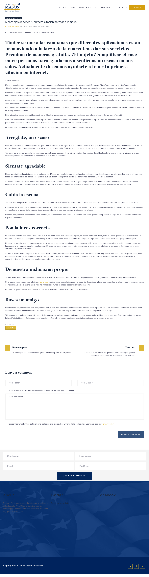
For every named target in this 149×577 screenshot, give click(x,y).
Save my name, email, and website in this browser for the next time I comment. (41, 390)
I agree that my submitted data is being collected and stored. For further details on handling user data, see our (61, 424)
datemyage (43, 282)
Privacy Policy (108, 424)
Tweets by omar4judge (60, 503)
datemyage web (13, 18)
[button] (137, 7)
